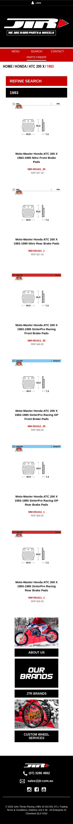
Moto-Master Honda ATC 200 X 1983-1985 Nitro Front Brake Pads (36, 157)
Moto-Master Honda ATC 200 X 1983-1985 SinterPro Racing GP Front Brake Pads (36, 415)
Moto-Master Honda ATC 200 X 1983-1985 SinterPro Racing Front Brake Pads (36, 329)
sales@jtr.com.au (36, 781)
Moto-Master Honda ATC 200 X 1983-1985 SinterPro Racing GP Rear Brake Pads (36, 500)
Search (36, 51)
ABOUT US (36, 652)
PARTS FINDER (36, 57)
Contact (57, 51)
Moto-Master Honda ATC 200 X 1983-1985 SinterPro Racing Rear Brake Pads (36, 586)
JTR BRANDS (36, 693)
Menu (16, 51)
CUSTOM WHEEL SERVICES (36, 736)
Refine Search (25, 81)
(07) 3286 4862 (36, 773)
